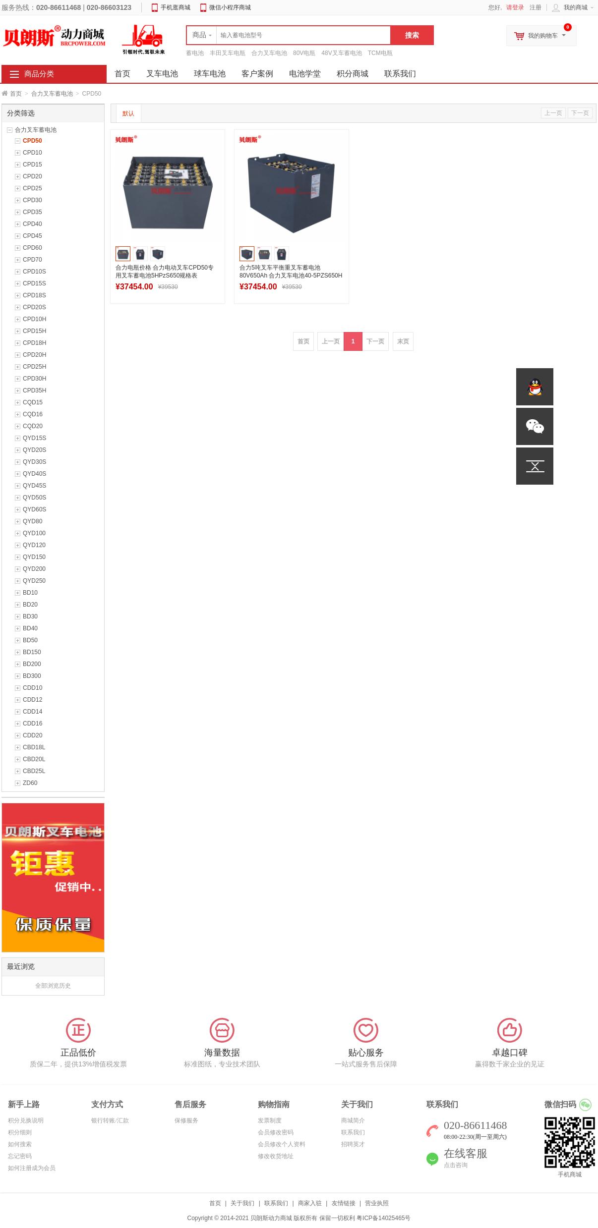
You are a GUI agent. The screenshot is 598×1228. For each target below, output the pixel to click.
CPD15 (32, 164)
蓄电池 (195, 53)
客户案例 (257, 73)
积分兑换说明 (26, 1120)
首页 (16, 93)
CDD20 (32, 735)
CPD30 (32, 200)
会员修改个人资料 (281, 1144)
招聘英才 (353, 1144)
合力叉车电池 (269, 53)
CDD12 (32, 699)
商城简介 (353, 1120)
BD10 (30, 592)
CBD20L (34, 759)
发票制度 (270, 1120)
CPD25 (32, 188)
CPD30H (34, 378)
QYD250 (34, 580)
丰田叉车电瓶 (227, 53)
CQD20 (33, 426)
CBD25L (34, 771)
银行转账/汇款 (109, 1120)
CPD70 (32, 259)
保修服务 (186, 1120)
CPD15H (34, 331)
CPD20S (34, 307)
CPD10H (34, 319)
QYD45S (34, 485)
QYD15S (34, 438)
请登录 (515, 7)
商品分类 (39, 74)
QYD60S (34, 509)
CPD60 (32, 247)
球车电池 (210, 73)
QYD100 (34, 533)
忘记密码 (20, 1156)
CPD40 (32, 224)
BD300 (32, 675)
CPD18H (34, 342)
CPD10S (34, 271)
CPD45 (32, 235)
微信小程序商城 (230, 7)
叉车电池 (162, 73)
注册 (535, 7)
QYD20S (34, 450)
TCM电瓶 (380, 53)
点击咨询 (456, 1165)
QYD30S (34, 461)
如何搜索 (20, 1144)
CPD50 (32, 140)
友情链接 (344, 1203)
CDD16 (32, 723)
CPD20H (34, 354)
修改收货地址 (276, 1156)
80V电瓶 (304, 53)
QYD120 (34, 545)
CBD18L (34, 747)
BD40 (30, 628)
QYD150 (34, 557)
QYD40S (34, 473)
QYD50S (34, 497)
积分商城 (352, 73)
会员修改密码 (276, 1132)
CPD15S (34, 283)
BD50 (30, 640)
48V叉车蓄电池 (341, 53)
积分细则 (20, 1132)
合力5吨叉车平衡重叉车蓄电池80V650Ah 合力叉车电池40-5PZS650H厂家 (290, 275)
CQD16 (33, 414)
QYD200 (34, 568)
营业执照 (377, 1203)
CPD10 (32, 152)
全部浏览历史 (53, 985)
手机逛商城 (175, 7)
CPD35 (32, 212)
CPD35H (34, 390)
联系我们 (400, 73)
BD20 (30, 604)
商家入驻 (310, 1203)
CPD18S (34, 295)
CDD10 (32, 687)
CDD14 (32, 711)
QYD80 (32, 521)
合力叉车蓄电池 (52, 93)
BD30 (30, 616)
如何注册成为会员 (32, 1168)
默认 (128, 113)
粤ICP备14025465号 (384, 1218)
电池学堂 (305, 73)
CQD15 (33, 402)
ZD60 (30, 783)
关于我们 (242, 1203)
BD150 (32, 652)
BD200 (32, 664)
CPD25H (34, 366)
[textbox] (288, 35)
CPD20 (32, 176)
